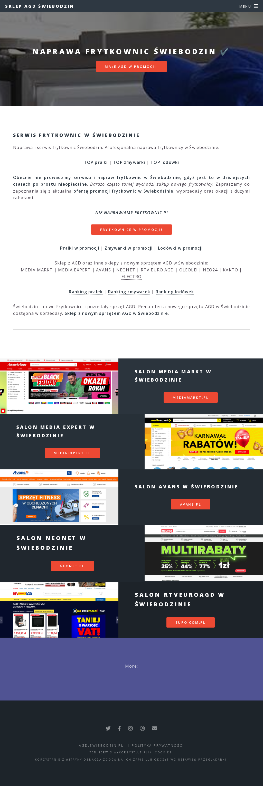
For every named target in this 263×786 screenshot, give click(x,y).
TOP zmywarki (129, 162)
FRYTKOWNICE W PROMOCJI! (131, 229)
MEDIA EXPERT (74, 270)
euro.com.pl (191, 622)
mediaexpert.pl (72, 453)
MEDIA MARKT (37, 270)
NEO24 (210, 270)
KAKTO (230, 270)
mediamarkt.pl (191, 397)
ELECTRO (131, 276)
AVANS (103, 270)
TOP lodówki (165, 162)
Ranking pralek (86, 292)
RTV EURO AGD (157, 270)
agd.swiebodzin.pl (101, 745)
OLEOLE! (188, 270)
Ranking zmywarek (129, 292)
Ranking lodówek (175, 292)
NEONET (125, 270)
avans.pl (190, 504)
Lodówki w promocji (180, 248)
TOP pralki (96, 162)
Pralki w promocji (79, 248)
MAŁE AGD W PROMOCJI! (131, 66)
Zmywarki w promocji (129, 248)
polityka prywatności (158, 745)
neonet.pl (72, 566)
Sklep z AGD (68, 263)
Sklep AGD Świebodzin (39, 6)
